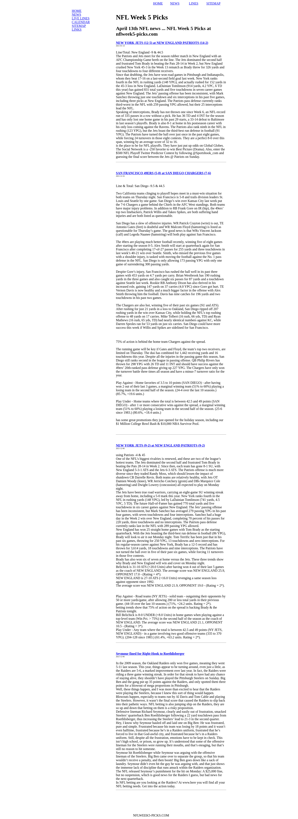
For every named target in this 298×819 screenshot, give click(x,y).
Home (76, 11)
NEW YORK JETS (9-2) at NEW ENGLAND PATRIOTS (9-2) (160, 445)
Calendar (81, 22)
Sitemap (79, 26)
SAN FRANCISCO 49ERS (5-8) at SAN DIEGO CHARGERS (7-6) (163, 173)
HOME (158, 3)
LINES (193, 3)
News (76, 14)
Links (76, 29)
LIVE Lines (81, 18)
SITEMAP (213, 3)
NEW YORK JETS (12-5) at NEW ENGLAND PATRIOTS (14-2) (162, 43)
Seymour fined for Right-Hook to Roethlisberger (150, 653)
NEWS (174, 3)
